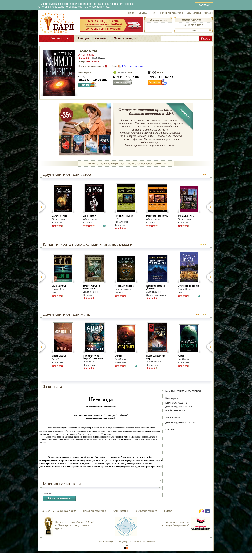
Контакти (208, 13)
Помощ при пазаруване (171, 13)
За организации (125, 38)
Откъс (114, 66)
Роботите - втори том (157, 216)
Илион (181, 356)
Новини (153, 13)
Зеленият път (59, 286)
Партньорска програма (146, 511)
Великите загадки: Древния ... (156, 287)
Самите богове (59, 216)
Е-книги (100, 38)
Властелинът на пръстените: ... (91, 287)
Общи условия (193, 13)
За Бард (143, 13)
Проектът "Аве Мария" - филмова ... (94, 357)
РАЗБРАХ (204, 5)
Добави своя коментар (59, 498)
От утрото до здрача (188, 286)
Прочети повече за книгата (91, 66)
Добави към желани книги (133, 66)
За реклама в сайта (66, 511)
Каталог (57, 38)
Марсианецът (59, 356)
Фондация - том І (186, 216)
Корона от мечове (124, 286)
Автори (83, 38)
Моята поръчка (191, 20)
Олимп (118, 356)
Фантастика (92, 61)
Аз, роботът (89, 216)
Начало (132, 13)
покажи (193, 30)
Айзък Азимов (86, 54)
